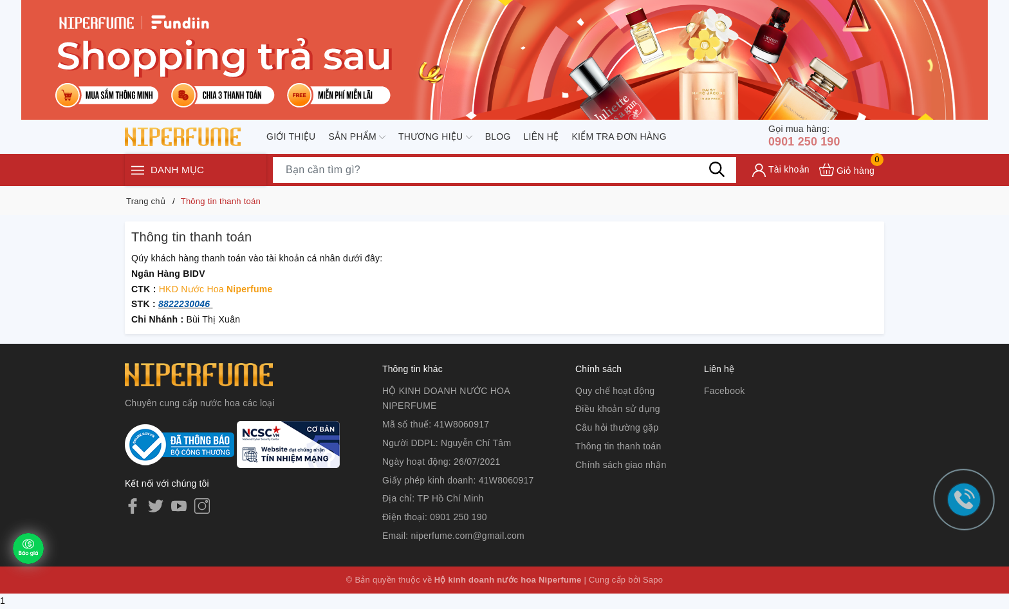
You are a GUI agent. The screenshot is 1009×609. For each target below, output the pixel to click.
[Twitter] (155, 505)
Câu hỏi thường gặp (617, 427)
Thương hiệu (435, 137)
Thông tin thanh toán (618, 446)
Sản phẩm (356, 137)
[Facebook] (132, 505)
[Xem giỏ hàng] (847, 171)
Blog (498, 137)
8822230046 (184, 304)
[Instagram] (202, 505)
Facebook (724, 391)
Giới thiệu (290, 137)
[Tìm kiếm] (717, 171)
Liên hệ (541, 137)
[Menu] (137, 172)
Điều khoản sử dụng (617, 409)
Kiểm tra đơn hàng (618, 137)
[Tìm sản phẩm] (504, 172)
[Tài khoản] (781, 172)
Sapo (653, 580)
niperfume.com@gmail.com (467, 535)
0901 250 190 (808, 136)
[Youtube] (179, 505)
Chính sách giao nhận (620, 465)
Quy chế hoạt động (614, 391)
